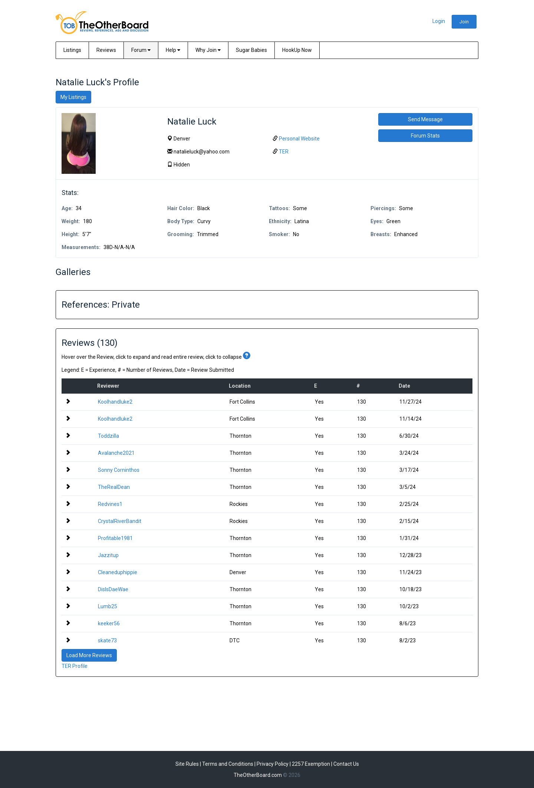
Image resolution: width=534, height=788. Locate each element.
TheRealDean (114, 487)
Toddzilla (108, 436)
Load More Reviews (89, 655)
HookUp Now (297, 50)
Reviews (106, 50)
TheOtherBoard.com (258, 775)
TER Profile (75, 666)
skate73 (107, 640)
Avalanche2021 (116, 453)
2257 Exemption (311, 764)
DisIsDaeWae (113, 589)
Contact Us (346, 764)
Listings (72, 50)
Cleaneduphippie (117, 572)
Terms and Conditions (227, 764)
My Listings (73, 97)
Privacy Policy (273, 764)
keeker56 (109, 623)
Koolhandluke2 (115, 402)
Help (173, 50)
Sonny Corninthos (118, 470)
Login (438, 21)
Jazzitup (108, 555)
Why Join (208, 50)
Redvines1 (110, 504)
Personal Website (299, 139)
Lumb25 (107, 606)
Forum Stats (425, 136)
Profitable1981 (115, 538)
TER (284, 152)
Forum (141, 50)
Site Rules (187, 764)
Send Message (425, 119)
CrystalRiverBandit (119, 521)
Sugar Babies (251, 50)
